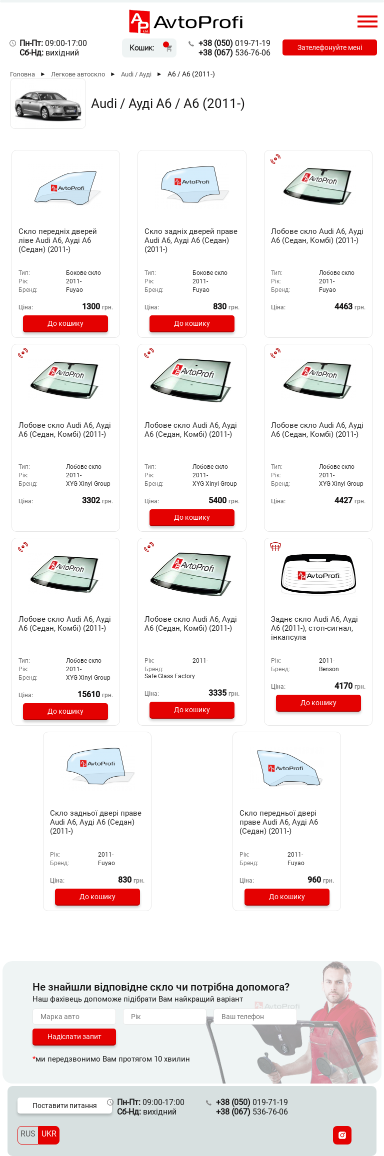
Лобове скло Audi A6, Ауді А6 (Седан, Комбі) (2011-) (317, 236)
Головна (22, 74)
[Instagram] (342, 1135)
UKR (49, 1134)
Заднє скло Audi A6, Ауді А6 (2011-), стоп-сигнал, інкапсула (314, 628)
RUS (28, 1134)
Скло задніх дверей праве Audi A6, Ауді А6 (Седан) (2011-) (191, 240)
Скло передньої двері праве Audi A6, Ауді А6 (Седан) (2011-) (279, 822)
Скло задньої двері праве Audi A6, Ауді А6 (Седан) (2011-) (96, 822)
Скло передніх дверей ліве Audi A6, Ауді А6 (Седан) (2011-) (57, 240)
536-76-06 (234, 52)
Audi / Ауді (136, 74)
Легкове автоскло (78, 74)
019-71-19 (234, 43)
